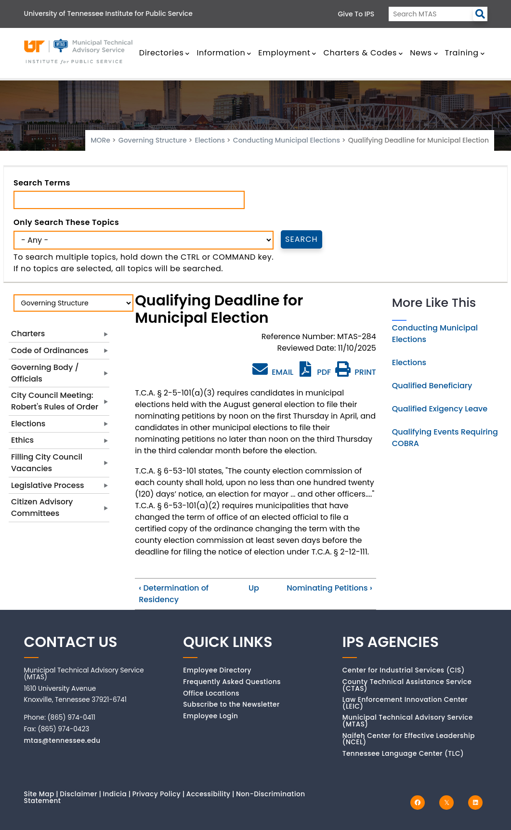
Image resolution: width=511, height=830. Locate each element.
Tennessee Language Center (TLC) (403, 753)
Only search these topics (66, 222)
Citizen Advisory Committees (42, 507)
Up (254, 587)
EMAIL (272, 369)
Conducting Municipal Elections (286, 140)
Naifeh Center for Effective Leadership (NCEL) (408, 739)
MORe (100, 140)
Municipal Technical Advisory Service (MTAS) (407, 721)
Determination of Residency (174, 593)
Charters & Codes (363, 52)
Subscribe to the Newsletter (231, 704)
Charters (28, 333)
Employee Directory (217, 670)
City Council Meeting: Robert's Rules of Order (54, 401)
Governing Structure (152, 140)
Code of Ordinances (50, 350)
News (424, 52)
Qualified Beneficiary (432, 385)
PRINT (355, 372)
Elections (209, 140)
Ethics (22, 440)
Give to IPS (356, 14)
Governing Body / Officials (45, 373)
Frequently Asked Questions (232, 681)
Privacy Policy (156, 794)
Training (465, 52)
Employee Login (210, 716)
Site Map (39, 794)
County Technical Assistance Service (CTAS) (407, 685)
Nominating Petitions (329, 587)
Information (224, 52)
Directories (164, 52)
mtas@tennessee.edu (62, 740)
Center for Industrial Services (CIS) (403, 670)
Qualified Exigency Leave (439, 408)
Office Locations (211, 693)
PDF (314, 372)
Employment (287, 52)
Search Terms (41, 182)
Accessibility (208, 794)
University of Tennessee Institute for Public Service (108, 13)
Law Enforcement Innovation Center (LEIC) (405, 703)
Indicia (115, 794)
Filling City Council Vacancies (46, 462)
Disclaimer (78, 794)
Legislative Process (47, 485)
